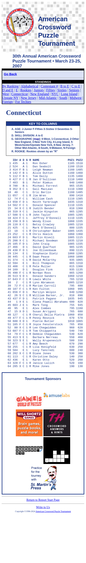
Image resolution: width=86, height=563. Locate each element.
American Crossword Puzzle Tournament (53, 553)
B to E (64, 86)
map (36, 138)
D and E (7, 90)
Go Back (10, 74)
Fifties (50, 90)
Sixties (62, 90)
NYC (55, 94)
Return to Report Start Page (43, 541)
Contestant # (49, 86)
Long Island (69, 94)
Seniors (74, 90)
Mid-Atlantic (48, 98)
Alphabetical (29, 86)
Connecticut (19, 94)
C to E (75, 86)
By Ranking (10, 86)
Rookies (25, 90)
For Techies (23, 102)
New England (39, 94)
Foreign (7, 102)
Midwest (76, 98)
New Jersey (29, 98)
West (5, 94)
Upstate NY (10, 98)
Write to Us (43, 549)
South (63, 98)
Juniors (39, 90)
